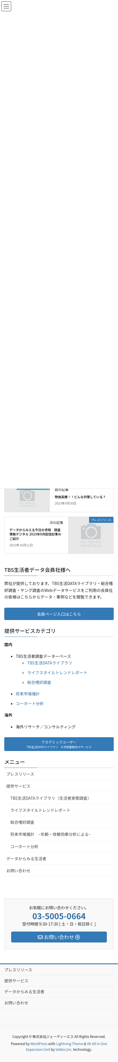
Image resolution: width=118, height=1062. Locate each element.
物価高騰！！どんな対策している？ (80, 496)
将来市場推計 (28, 694)
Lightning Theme (69, 1043)
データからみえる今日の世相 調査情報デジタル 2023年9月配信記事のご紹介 (35, 534)
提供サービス (18, 786)
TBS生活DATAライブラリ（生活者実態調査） (50, 798)
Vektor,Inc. (64, 1049)
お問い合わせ (18, 870)
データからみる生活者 (26, 858)
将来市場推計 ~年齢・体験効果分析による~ (50, 834)
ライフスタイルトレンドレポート (57, 672)
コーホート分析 (30, 703)
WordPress (39, 1043)
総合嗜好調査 (39, 682)
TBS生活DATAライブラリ (49, 663)
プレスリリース (20, 774)
